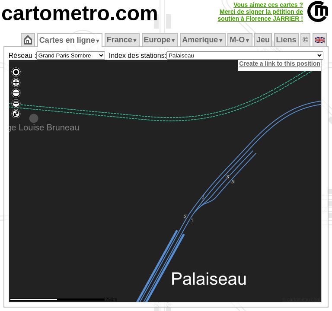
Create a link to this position (280, 63)
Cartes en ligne (69, 40)
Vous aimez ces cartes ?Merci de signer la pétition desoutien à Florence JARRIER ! (260, 11)
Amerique (202, 39)
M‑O (240, 39)
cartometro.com (79, 13)
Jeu (263, 39)
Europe (160, 39)
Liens (286, 39)
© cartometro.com (303, 300)
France (122, 39)
